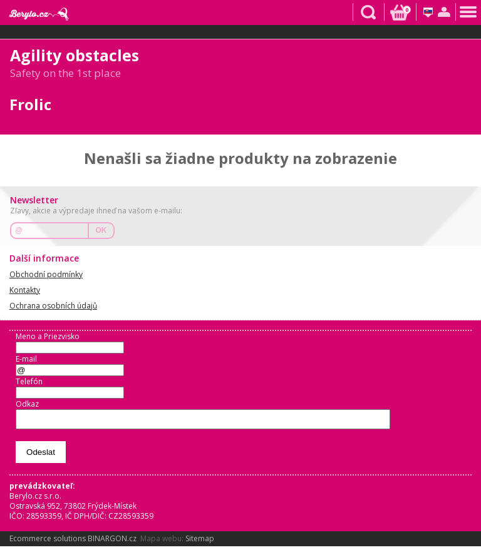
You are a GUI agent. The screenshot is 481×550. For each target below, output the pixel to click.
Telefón (29, 381)
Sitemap (199, 542)
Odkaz (27, 404)
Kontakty (24, 290)
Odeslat (40, 456)
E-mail (26, 359)
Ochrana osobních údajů (53, 305)
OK (101, 230)
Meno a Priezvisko (48, 336)
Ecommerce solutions (47, 542)
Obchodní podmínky (46, 274)
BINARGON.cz (112, 542)
